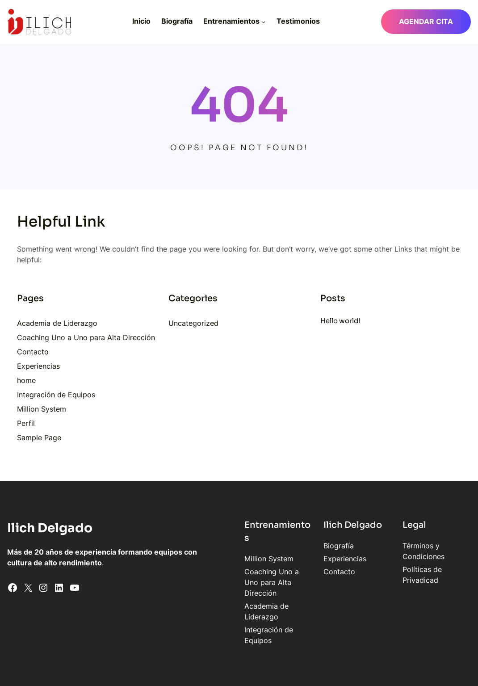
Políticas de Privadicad (431, 569)
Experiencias (38, 366)
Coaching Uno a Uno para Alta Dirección (86, 337)
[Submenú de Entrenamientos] (263, 22)
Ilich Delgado (50, 528)
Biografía (318, 545)
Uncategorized (193, 323)
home (26, 380)
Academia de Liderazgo (57, 323)
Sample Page (39, 437)
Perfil (26, 423)
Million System (41, 408)
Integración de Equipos (56, 394)
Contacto (33, 351)
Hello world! (340, 321)
